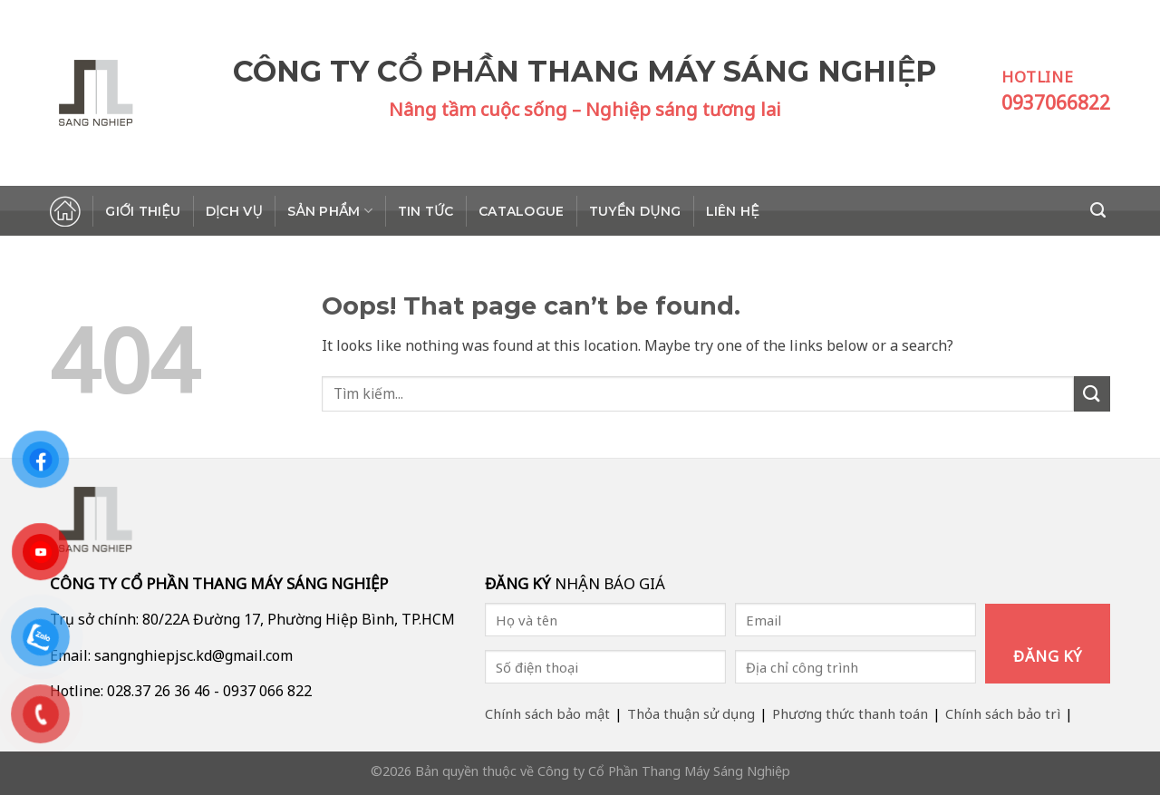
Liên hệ (732, 211)
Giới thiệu (142, 211)
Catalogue (521, 211)
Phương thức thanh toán (850, 713)
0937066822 (1055, 102)
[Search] (1100, 210)
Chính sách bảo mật (547, 713)
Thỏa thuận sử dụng (691, 713)
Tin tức (426, 211)
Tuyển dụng (635, 211)
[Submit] (1092, 394)
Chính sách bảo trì (1002, 713)
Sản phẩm (329, 210)
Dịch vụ (234, 211)
